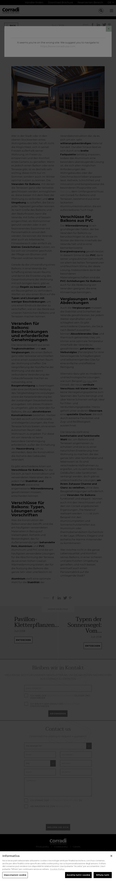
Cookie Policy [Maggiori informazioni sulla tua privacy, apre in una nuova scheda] (57, 871)
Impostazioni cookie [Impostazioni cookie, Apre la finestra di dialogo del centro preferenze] (15, 876)
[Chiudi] (111, 857)
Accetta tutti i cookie (78, 876)
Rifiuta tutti (102, 876)
